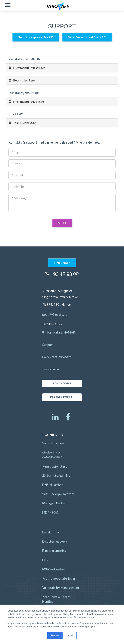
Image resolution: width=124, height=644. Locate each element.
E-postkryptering (54, 551)
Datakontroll (51, 532)
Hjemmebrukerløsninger (27, 67)
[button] (7, 6)
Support (48, 345)
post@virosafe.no (54, 314)
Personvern (50, 369)
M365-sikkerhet (53, 569)
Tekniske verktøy (22, 122)
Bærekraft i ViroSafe (56, 357)
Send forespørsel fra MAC (87, 37)
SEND (62, 223)
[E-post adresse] (62, 175)
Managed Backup (54, 503)
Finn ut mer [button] (62, 262)
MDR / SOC (50, 512)
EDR (45, 560)
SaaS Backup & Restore (58, 494)
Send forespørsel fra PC (35, 37)
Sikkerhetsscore (53, 443)
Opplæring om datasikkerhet (52, 454)
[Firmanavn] (62, 163)
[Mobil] (62, 186)
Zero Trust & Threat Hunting (56, 599)
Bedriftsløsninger (22, 80)
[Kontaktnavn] (62, 152)
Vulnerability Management (60, 588)
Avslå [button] (70, 635)
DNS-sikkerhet (52, 485)
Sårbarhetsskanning (56, 476)
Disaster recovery (55, 541)
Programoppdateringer (59, 578)
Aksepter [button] (55, 635)
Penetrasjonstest (54, 466)
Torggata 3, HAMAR (58, 333)
